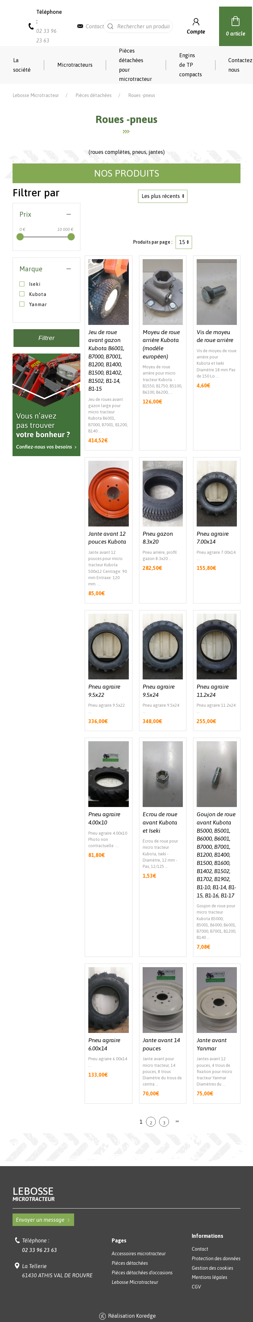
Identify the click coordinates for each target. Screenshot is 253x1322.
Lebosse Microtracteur (36, 95)
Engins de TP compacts (190, 64)
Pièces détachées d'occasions (142, 1272)
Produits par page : (152, 242)
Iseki (30, 284)
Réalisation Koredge (127, 1316)
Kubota (32, 294)
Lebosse (126, 1194)
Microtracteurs (75, 65)
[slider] (20, 236)
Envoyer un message (43, 1220)
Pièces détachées (93, 95)
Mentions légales (209, 1277)
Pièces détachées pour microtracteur (135, 65)
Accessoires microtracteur (139, 1253)
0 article (235, 25)
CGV (196, 1286)
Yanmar (33, 304)
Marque (30, 269)
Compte (196, 25)
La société (22, 65)
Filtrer (47, 337)
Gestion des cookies (212, 1268)
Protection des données (216, 1258)
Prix (25, 214)
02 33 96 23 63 (39, 1250)
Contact (95, 26)
